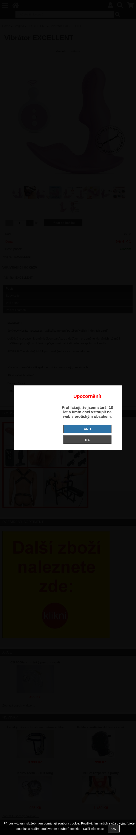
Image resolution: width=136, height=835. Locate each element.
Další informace (93, 828)
